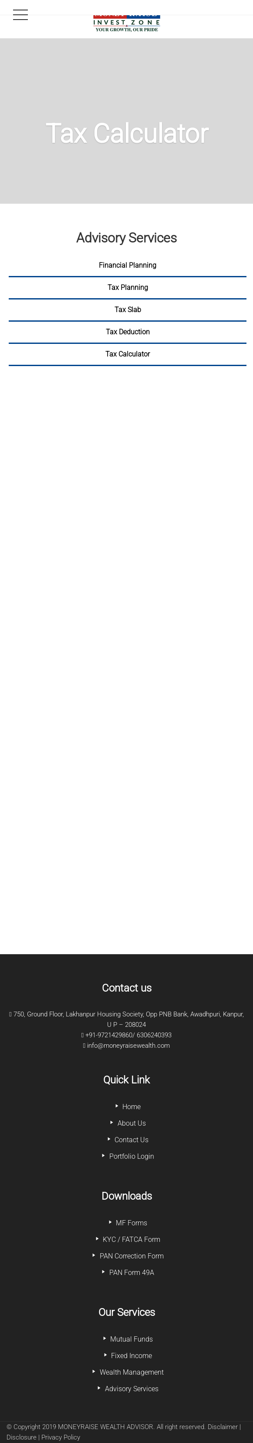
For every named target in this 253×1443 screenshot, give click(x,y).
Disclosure (22, 1437)
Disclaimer (223, 1427)
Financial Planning (127, 265)
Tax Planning (128, 287)
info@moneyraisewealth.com (128, 1045)
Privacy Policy (60, 1437)
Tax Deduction (128, 332)
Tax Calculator (127, 354)
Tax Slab (128, 310)
